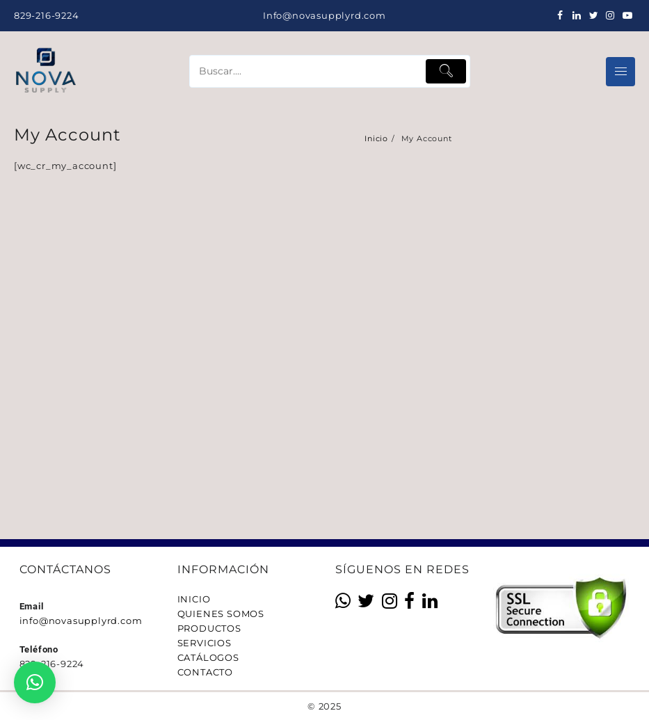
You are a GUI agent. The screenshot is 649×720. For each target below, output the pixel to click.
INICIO (194, 599)
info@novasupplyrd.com (81, 620)
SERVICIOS (204, 642)
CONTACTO (205, 672)
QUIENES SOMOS (220, 613)
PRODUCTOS (209, 628)
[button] (35, 682)
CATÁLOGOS (208, 657)
